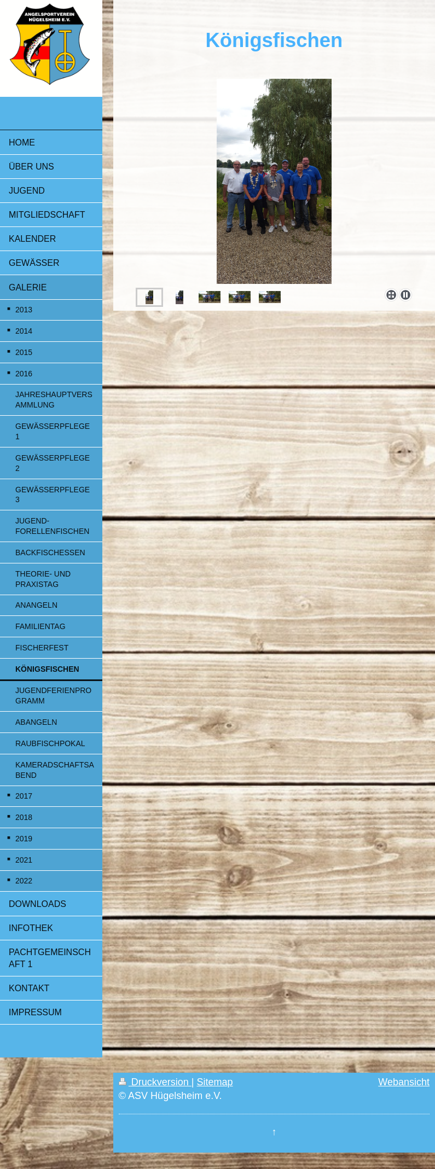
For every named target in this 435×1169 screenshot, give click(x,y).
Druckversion (155, 1082)
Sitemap (215, 1082)
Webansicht (404, 1082)
